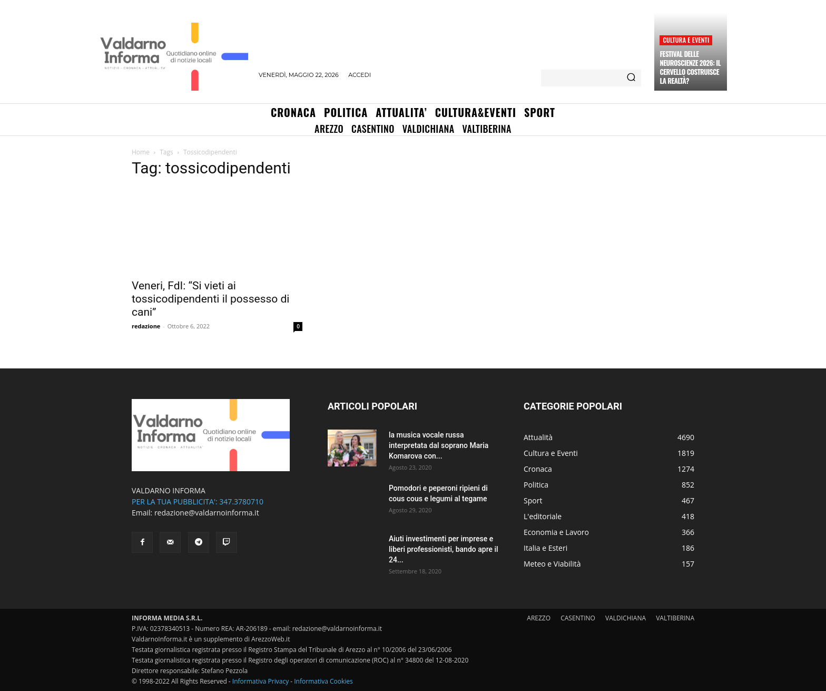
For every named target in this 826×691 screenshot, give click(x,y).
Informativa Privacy (260, 681)
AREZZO (538, 618)
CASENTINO (577, 618)
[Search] (631, 78)
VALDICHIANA (625, 618)
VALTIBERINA (675, 618)
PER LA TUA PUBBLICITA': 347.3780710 (197, 502)
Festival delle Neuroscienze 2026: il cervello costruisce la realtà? (690, 67)
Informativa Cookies (323, 681)
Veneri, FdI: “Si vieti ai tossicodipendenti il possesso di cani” (210, 298)
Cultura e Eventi (686, 39)
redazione (146, 326)
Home (141, 152)
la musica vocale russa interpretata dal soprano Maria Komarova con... (438, 445)
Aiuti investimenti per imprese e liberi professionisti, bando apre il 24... (443, 549)
